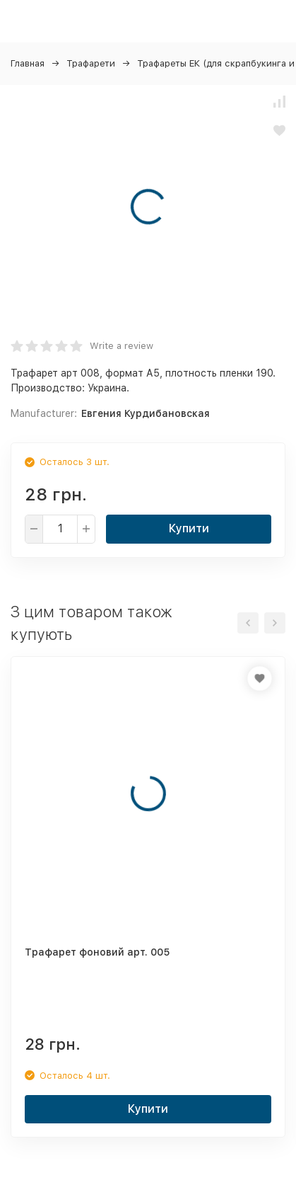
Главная (28, 63)
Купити (189, 528)
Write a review (121, 345)
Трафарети (90, 63)
